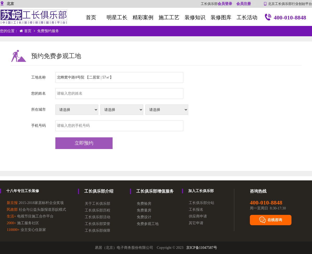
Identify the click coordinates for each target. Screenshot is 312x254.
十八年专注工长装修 (22, 191)
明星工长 (117, 17)
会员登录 (225, 4)
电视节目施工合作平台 (30, 216)
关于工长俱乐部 (97, 204)
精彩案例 (143, 17)
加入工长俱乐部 (201, 191)
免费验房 (144, 204)
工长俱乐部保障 (97, 230)
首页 (91, 17)
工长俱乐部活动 (97, 217)
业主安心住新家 (26, 230)
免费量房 (144, 210)
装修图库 (221, 17)
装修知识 (195, 17)
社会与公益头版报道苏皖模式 (36, 209)
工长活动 (247, 17)
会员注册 (243, 4)
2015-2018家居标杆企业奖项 (35, 203)
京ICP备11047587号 (201, 248)
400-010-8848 (285, 18)
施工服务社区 (23, 223)
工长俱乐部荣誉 (97, 224)
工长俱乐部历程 (97, 210)
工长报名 (196, 209)
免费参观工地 (148, 224)
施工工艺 (169, 17)
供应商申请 (198, 216)
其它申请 (196, 223)
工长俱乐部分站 (201, 203)
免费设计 (144, 217)
